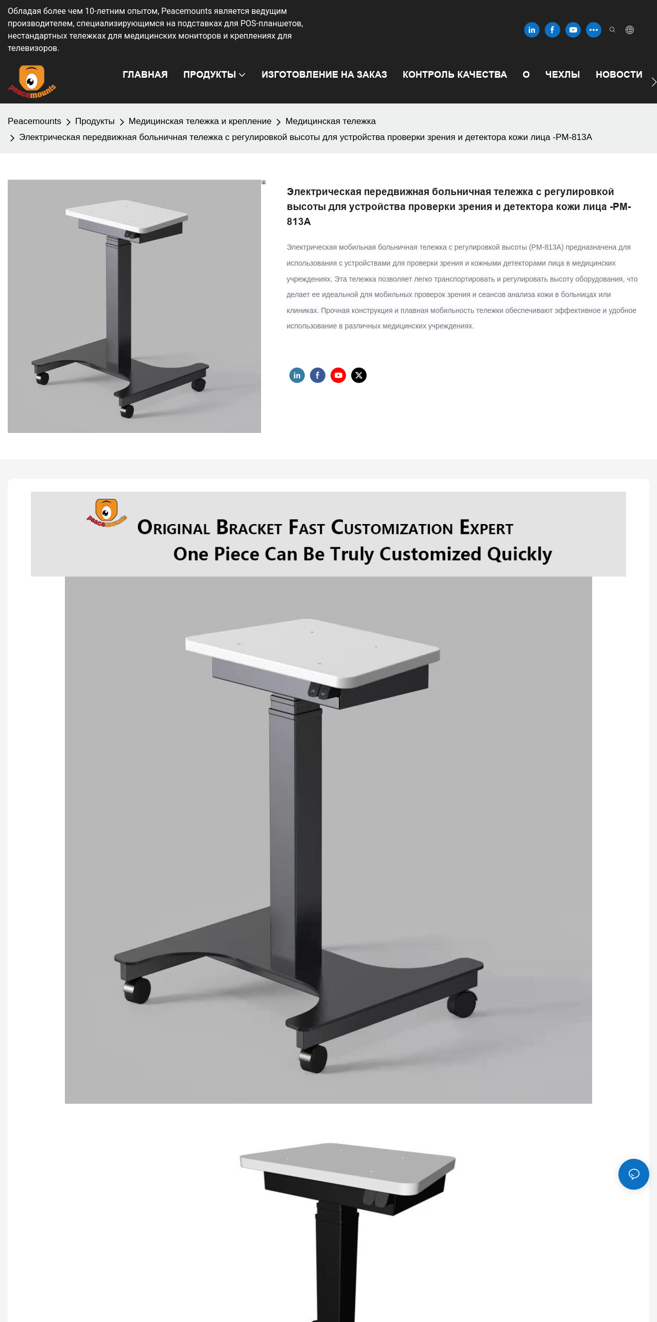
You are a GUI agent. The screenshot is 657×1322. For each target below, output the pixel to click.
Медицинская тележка (330, 121)
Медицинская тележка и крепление (200, 121)
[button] (654, 81)
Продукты (95, 121)
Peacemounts (34, 121)
